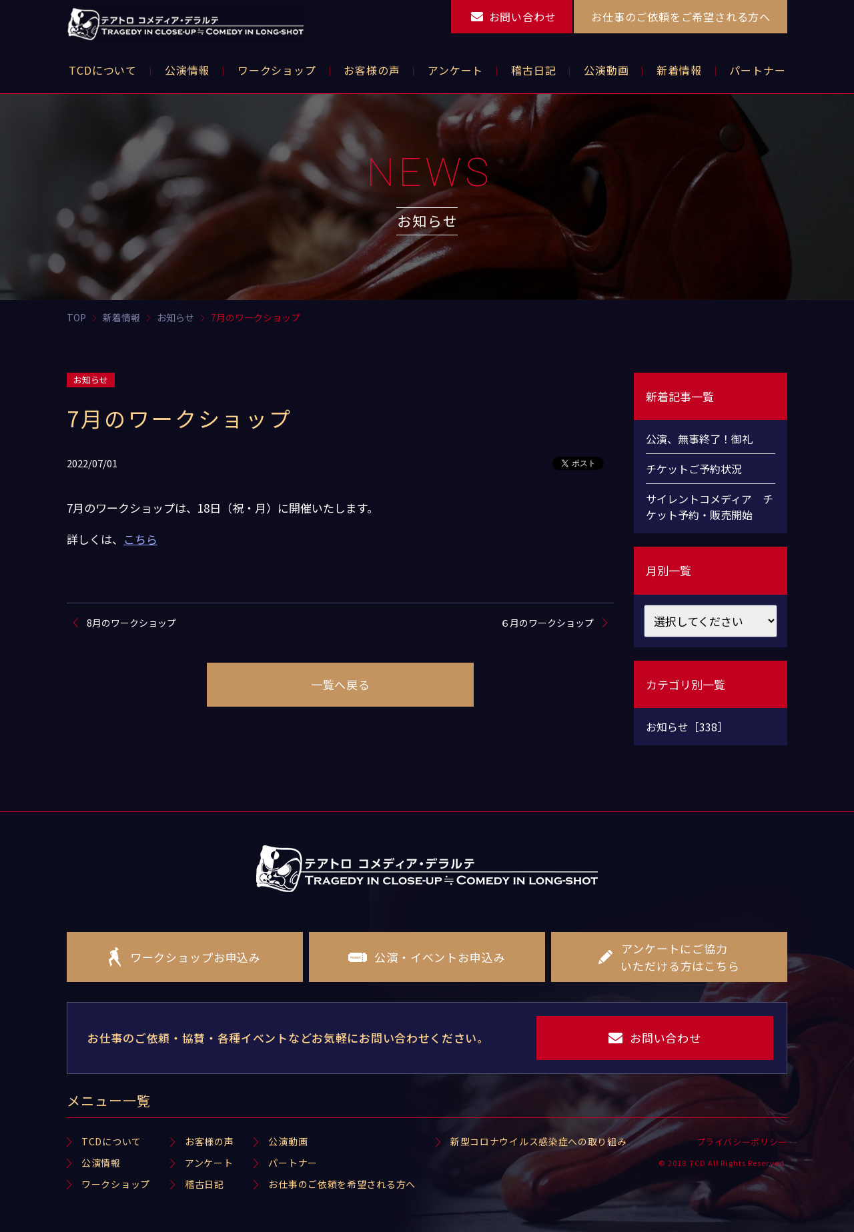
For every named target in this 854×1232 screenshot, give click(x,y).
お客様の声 (209, 1141)
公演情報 (101, 1162)
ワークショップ (115, 1184)
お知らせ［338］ (687, 727)
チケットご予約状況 (694, 469)
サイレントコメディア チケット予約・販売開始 (709, 507)
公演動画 (288, 1141)
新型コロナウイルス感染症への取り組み (538, 1141)
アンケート (209, 1162)
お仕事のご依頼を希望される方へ (342, 1184)
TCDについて (111, 1141)
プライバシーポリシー (742, 1141)
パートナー (293, 1162)
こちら (140, 539)
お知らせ (90, 379)
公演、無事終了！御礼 (699, 439)
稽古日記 (204, 1184)
